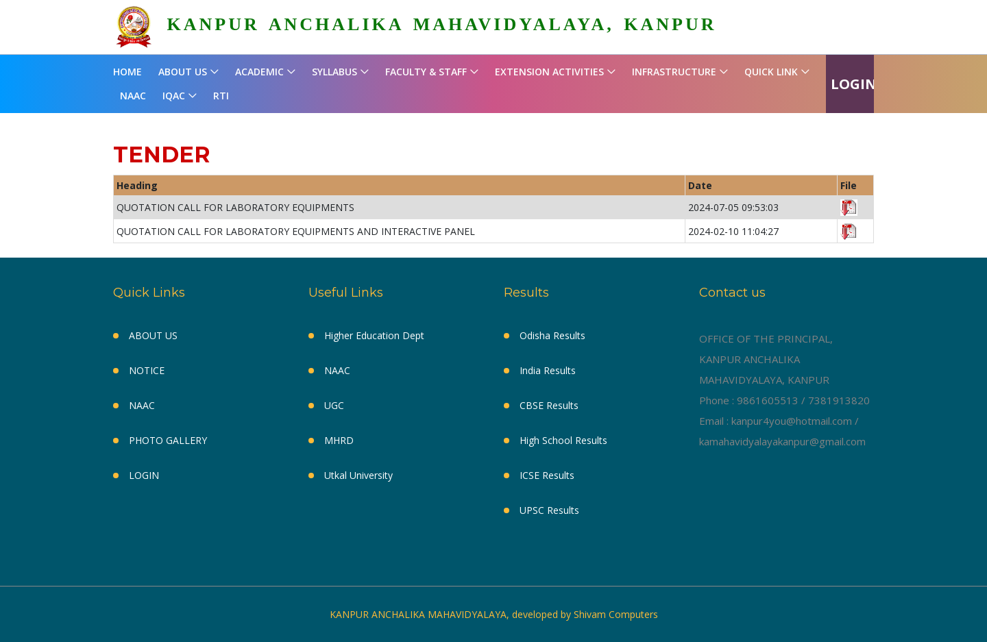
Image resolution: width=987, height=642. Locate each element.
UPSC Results (549, 510)
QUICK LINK (771, 71)
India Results (548, 370)
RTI (221, 95)
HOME (127, 71)
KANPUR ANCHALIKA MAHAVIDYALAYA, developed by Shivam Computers (494, 614)
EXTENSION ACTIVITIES (549, 71)
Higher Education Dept (374, 335)
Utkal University (358, 475)
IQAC (173, 95)
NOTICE (146, 370)
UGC (334, 405)
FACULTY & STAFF (426, 71)
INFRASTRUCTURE (674, 71)
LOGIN (854, 84)
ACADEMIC (259, 71)
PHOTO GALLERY (168, 440)
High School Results (563, 440)
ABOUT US (182, 71)
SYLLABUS (334, 71)
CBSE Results (549, 405)
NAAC (133, 95)
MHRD (339, 440)
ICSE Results (547, 475)
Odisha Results (552, 335)
